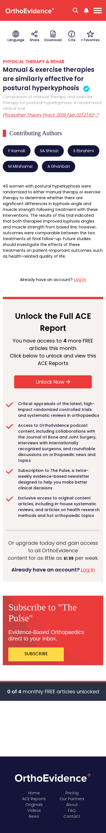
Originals (34, 804)
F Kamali (16, 151)
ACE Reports (34, 799)
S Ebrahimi (83, 151)
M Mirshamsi (20, 166)
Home (34, 793)
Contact (72, 816)
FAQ (72, 810)
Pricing (72, 793)
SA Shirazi (49, 151)
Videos (34, 810)
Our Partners (72, 799)
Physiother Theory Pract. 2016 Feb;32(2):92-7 (51, 115)
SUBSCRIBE (36, 653)
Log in (80, 279)
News (34, 816)
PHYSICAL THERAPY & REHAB (33, 61)
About (72, 804)
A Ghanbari (58, 166)
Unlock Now (53, 381)
